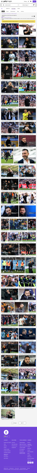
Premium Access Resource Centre (22, 453)
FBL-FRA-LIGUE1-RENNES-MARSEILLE (26, 147)
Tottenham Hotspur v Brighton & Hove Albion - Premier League (12, 134)
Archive (5, 447)
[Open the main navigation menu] (2, 1)
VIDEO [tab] (18, 8)
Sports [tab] (7, 11)
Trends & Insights (22, 447)
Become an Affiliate (30, 458)
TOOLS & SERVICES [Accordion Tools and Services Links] (23, 440)
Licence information (23, 468)
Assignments (14, 447)
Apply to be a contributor (6, 454)
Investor (28, 450)
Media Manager (22, 442)
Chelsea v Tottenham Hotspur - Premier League (9, 120)
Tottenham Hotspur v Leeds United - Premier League (10, 80)
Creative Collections (7, 450)
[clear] (18, 5)
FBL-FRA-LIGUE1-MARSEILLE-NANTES (8, 408)
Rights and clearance (23, 444)
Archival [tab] (22, 11)
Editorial (5, 445)
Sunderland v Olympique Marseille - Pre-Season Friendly (11, 287)
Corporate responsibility (29, 444)
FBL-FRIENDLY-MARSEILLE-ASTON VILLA (26, 327)
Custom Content (6, 449)
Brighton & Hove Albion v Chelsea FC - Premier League (11, 217)
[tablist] (13, 8)
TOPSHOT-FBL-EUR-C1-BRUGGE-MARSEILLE (10, 49)
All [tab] (3, 11)
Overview (13, 442)
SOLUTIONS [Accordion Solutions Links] (14, 440)
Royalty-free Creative (7, 442)
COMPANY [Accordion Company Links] (29, 440)
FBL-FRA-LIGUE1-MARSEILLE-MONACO (9, 340)
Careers (28, 446)
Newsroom (29, 448)
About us (28, 442)
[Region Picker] (7, 436)
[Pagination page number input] (12, 423)
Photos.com (29, 456)
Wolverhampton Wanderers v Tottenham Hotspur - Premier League (13, 147)
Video (5, 444)
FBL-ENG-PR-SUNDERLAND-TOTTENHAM (26, 408)
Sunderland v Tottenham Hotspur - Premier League (10, 35)
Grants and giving (30, 451)
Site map (28, 468)
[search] (4, 5)
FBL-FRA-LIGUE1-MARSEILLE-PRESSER (21, 164)
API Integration (22, 449)
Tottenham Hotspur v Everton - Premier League (27, 35)
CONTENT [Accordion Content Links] (6, 440)
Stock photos (6, 456)
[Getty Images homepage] (7, 1)
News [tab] (18, 11)
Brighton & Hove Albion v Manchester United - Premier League (12, 177)
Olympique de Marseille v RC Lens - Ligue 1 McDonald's (11, 164)
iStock (28, 453)
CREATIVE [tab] (8, 8)
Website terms (6, 468)
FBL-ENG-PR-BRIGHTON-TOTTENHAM (26, 340)
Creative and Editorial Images (29, 21)
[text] (11, 5)
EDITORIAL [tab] (14, 8)
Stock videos (6, 458)
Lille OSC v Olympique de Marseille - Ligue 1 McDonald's (11, 62)
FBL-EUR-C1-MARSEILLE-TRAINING (8, 274)
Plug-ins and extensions (23, 445)
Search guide (22, 450)
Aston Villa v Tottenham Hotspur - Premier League (27, 49)
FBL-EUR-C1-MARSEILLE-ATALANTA (8, 93)
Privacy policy (17, 468)
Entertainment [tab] (13, 11)
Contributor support (7, 452)
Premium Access (14, 445)
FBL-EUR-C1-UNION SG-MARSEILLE (8, 204)
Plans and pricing (14, 444)
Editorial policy (11, 468)
